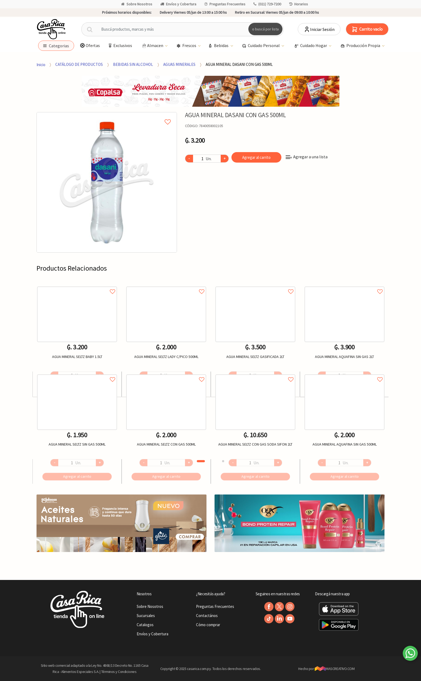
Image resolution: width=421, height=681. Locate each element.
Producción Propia (360, 46)
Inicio (41, 64)
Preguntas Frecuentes (224, 4)
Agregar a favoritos (77, 285)
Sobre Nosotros (136, 4)
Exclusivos (119, 45)
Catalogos (145, 624)
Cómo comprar (208, 624)
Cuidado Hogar (311, 46)
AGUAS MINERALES (179, 64)
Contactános (207, 615)
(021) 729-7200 (267, 4)
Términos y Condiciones (119, 671)
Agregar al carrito (256, 157)
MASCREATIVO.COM (335, 668)
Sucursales (146, 615)
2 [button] (223, 461)
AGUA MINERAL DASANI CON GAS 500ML (239, 64)
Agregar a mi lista (106, 115)
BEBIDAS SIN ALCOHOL (133, 64)
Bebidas (218, 46)
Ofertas (90, 45)
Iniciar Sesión (319, 29)
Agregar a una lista (307, 156)
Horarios (298, 4)
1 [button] (201, 461)
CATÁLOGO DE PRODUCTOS (79, 64)
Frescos (186, 46)
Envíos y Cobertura (178, 4)
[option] (107, 182)
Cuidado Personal (261, 46)
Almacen (152, 46)
